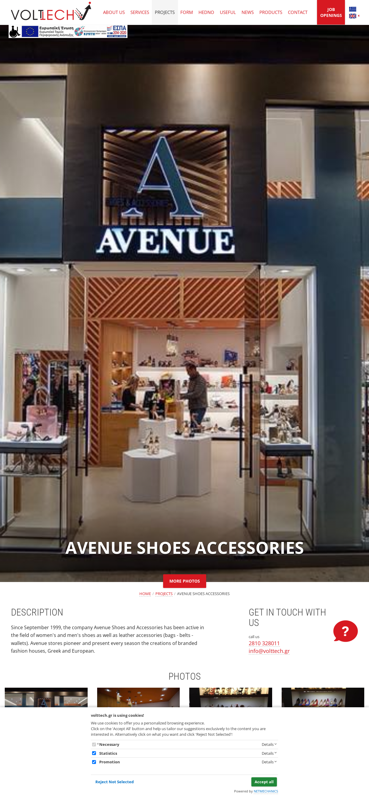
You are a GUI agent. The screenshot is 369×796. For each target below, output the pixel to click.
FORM (186, 12)
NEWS (248, 12)
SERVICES (139, 12)
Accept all (264, 781)
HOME (145, 593)
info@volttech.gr (269, 650)
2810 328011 (264, 643)
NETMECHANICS (266, 791)
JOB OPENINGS (331, 12)
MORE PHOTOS (184, 581)
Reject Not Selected (114, 781)
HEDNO (206, 12)
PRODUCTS (270, 12)
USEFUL (228, 12)
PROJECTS (165, 12)
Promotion (109, 762)
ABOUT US (114, 12)
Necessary (109, 744)
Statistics (108, 753)
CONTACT (298, 12)
